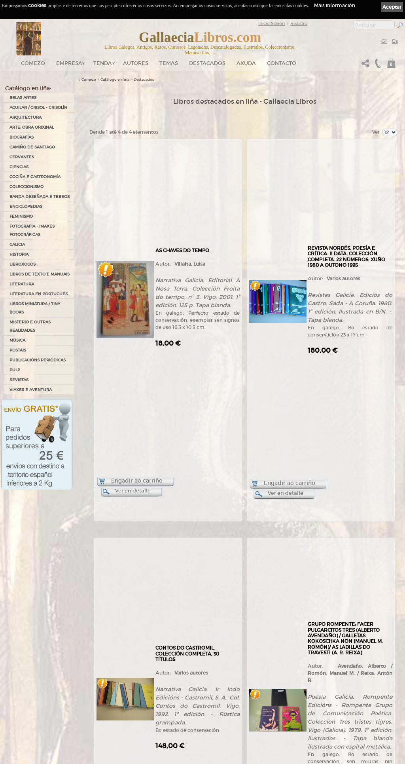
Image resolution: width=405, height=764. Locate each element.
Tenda (102, 63)
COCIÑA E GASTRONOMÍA (35, 176)
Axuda (246, 63)
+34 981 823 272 (34, 722)
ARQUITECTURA (25, 117)
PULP (14, 369)
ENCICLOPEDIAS (25, 206)
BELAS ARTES (22, 97)
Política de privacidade (255, 675)
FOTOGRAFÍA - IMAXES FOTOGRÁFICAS (32, 230)
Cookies (243, 681)
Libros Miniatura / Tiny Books (34, 308)
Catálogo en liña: (28, 88)
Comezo (33, 63)
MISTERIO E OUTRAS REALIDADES (30, 326)
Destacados (144, 80)
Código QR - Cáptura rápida (105, 715)
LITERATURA (21, 284)
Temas (168, 63)
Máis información (334, 5)
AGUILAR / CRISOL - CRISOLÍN (38, 107)
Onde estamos (90, 695)
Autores (135, 63)
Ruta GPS (91, 703)
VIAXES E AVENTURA (30, 389)
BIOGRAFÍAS (21, 137)
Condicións (167, 721)
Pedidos (164, 713)
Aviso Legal (246, 670)
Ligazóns (244, 665)
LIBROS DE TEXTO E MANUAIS (39, 274)
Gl (384, 41)
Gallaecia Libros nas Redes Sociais (107, 690)
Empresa (69, 63)
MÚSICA (17, 340)
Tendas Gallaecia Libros (98, 682)
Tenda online (169, 667)
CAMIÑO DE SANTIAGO (32, 147)
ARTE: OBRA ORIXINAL (31, 127)
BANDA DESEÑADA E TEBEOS (39, 196)
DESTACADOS (207, 63)
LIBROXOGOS (22, 264)
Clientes (164, 705)
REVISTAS (18, 379)
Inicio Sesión (271, 23)
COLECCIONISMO (26, 186)
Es (395, 41)
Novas (84, 723)
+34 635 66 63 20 (37, 729)
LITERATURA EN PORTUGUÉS (38, 293)
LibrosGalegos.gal (93, 731)
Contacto (281, 63)
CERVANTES (21, 157)
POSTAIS (17, 350)
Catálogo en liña (114, 80)
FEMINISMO (21, 216)
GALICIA (17, 244)
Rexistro (298, 23)
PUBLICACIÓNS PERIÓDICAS (37, 360)
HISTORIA (18, 254)
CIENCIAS (18, 166)
